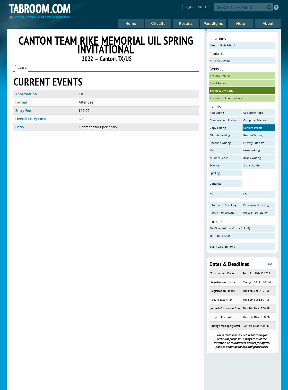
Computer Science (254, 120)
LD (245, 194)
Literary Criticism (253, 143)
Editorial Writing (220, 135)
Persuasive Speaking (256, 205)
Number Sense (219, 158)
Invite (22, 68)
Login (189, 7)
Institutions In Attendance (226, 98)
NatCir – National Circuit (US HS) (230, 228)
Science (214, 165)
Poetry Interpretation (223, 212)
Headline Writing (220, 143)
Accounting (217, 112)
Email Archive (218, 83)
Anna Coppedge (220, 60)
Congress (215, 183)
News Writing (251, 150)
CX (211, 194)
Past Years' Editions (222, 246)
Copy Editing (218, 128)
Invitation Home (220, 75)
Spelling (215, 173)
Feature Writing (252, 135)
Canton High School (222, 45)
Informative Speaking (223, 205)
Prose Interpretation (256, 212)
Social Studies (252, 165)
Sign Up (203, 7)
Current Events (252, 128)
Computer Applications (224, 120)
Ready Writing (252, 158)
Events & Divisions (221, 90)
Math (213, 150)
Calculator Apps (253, 112)
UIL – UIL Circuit (220, 236)
